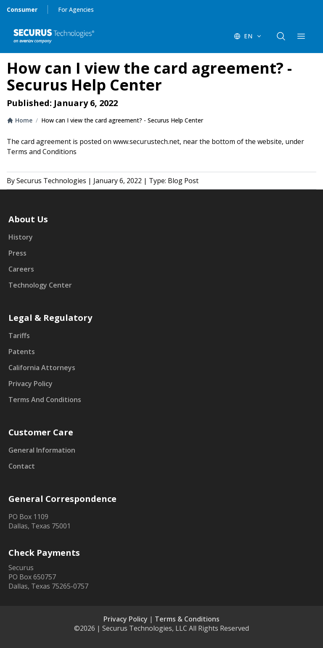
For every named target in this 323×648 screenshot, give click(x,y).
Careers (21, 269)
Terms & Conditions (187, 619)
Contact (21, 466)
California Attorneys (41, 367)
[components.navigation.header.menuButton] (301, 36)
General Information (41, 450)
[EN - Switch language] (248, 36)
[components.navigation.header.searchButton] (281, 36)
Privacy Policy (30, 383)
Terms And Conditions (44, 399)
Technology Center (40, 285)
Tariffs (19, 335)
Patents (21, 351)
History (20, 237)
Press (17, 253)
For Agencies (76, 9)
